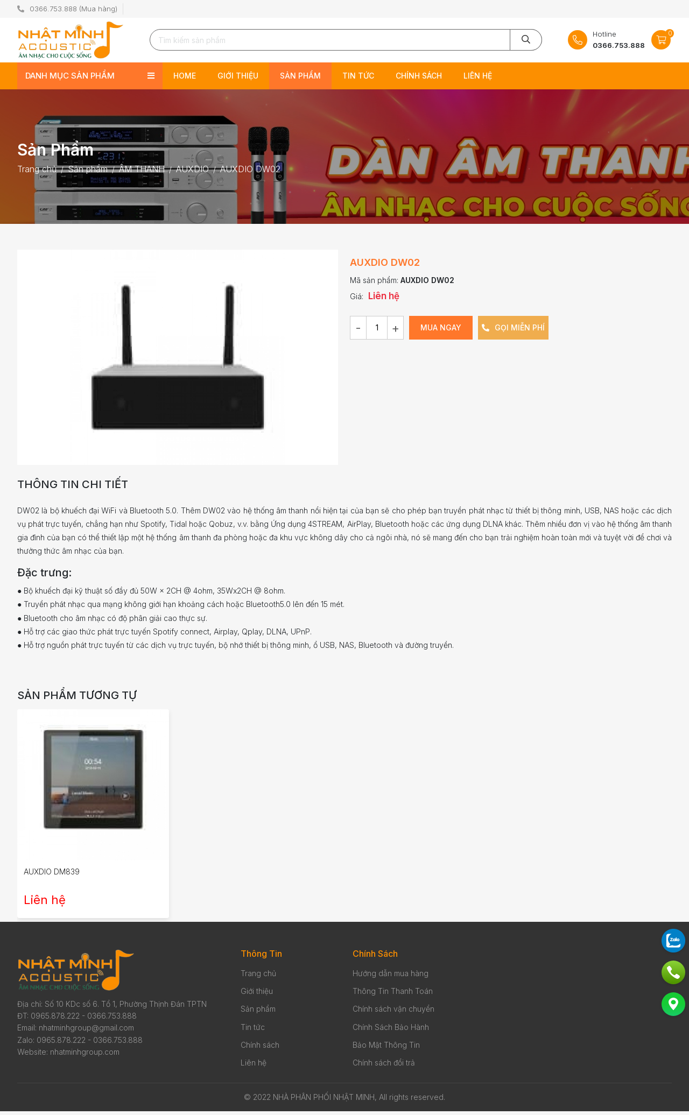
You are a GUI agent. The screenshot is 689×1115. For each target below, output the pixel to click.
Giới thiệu (237, 79)
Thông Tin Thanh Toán (393, 994)
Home (184, 79)
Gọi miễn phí (513, 331)
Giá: (356, 300)
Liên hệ (477, 79)
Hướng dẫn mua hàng (390, 977)
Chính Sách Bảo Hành (391, 1030)
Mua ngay (440, 331)
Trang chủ (258, 977)
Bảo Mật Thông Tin (386, 1048)
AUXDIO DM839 (52, 875)
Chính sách (419, 79)
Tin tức (358, 79)
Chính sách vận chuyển (393, 1013)
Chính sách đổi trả (384, 1066)
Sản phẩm (300, 79)
